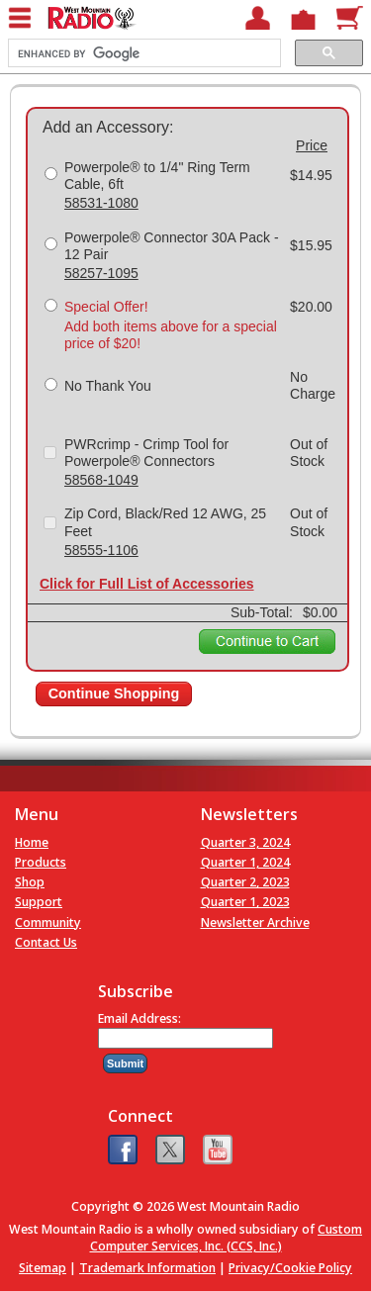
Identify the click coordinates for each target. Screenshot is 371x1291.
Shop (30, 882)
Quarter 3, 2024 (245, 842)
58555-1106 (101, 550)
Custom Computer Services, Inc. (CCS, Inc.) (226, 1237)
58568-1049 (101, 480)
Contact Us (46, 942)
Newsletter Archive (255, 922)
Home (31, 842)
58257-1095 (101, 273)
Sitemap (42, 1267)
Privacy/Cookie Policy (290, 1267)
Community (48, 922)
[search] (142, 53)
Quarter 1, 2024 (245, 862)
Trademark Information (147, 1267)
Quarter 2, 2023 (245, 882)
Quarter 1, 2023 (245, 901)
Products (40, 862)
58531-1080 (101, 203)
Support (38, 901)
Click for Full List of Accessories (147, 584)
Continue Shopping (114, 693)
